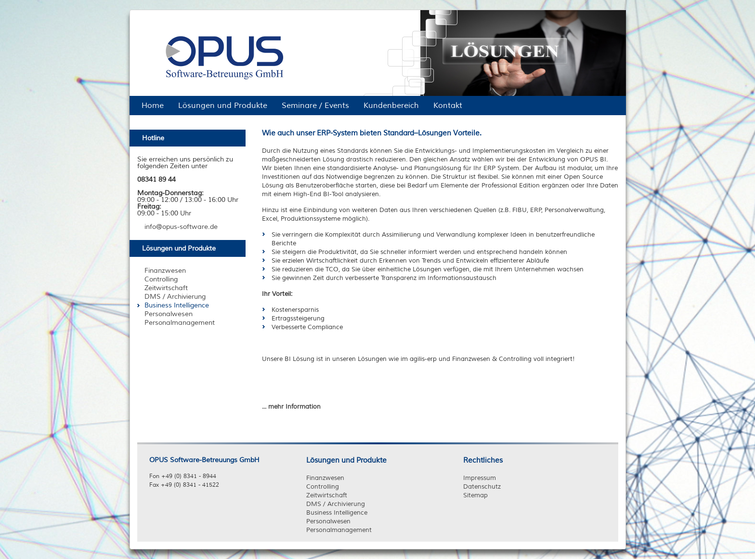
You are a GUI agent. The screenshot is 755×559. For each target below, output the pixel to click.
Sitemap (475, 495)
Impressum (479, 478)
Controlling (322, 487)
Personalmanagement (339, 530)
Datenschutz (482, 487)
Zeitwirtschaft (326, 495)
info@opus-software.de (181, 227)
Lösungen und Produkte (346, 460)
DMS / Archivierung (335, 504)
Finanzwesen (325, 478)
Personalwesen (328, 521)
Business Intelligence (336, 513)
